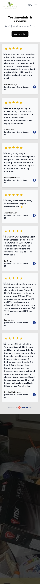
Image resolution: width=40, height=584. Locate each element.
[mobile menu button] (35, 5)
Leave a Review (20, 34)
